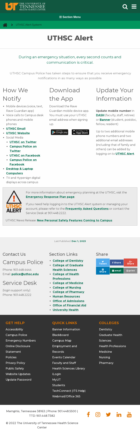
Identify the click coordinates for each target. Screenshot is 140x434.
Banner (105, 119)
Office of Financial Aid (69, 305)
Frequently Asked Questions (87, 208)
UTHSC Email (15, 128)
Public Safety (15, 368)
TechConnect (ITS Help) (69, 390)
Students (58, 385)
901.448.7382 (45, 415)
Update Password (18, 379)
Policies (11, 357)
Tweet (104, 264)
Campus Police (16, 335)
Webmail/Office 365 (66, 396)
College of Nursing (67, 287)
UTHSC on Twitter (23, 142)
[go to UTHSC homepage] (4, 25)
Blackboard (60, 335)
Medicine (105, 351)
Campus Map (61, 340)
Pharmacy (106, 363)
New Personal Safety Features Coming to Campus (74, 220)
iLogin (56, 374)
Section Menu (70, 17)
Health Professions (112, 346)
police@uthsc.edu (25, 274)
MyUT (56, 379)
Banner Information (66, 329)
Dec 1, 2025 (79, 241)
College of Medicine (68, 283)
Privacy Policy (15, 363)
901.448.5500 (67, 411)
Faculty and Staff (64, 363)
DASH (100, 115)
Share (117, 263)
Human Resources (66, 296)
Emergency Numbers (21, 340)
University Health (66, 310)
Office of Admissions (68, 301)
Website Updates (18, 374)
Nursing (104, 357)
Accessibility (14, 329)
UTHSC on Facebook (25, 155)
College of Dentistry (68, 260)
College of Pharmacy (68, 292)
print (130, 270)
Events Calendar (63, 357)
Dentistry (105, 329)
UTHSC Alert (125, 153)
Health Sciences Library (68, 368)
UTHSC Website (18, 133)
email (116, 270)
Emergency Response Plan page (50, 197)
